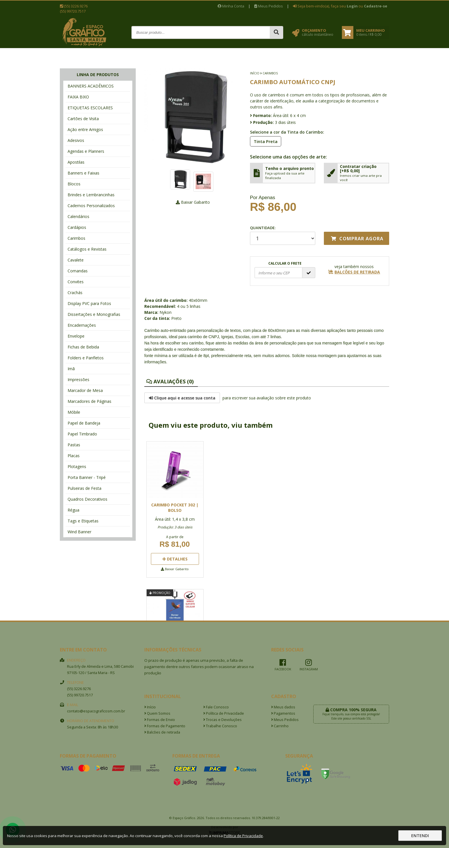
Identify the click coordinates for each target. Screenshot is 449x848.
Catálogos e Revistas (87, 249)
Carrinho (280, 726)
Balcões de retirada (162, 732)
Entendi (420, 835)
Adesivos (76, 140)
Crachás (75, 292)
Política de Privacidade (223, 713)
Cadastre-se (375, 6)
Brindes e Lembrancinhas (91, 194)
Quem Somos (157, 713)
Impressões (78, 379)
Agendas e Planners (86, 151)
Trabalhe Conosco (220, 726)
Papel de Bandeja (84, 423)
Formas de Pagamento (164, 726)
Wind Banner (79, 531)
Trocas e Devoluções (222, 719)
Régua (73, 510)
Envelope (76, 336)
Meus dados (283, 707)
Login (352, 6)
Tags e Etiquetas (83, 521)
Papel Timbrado (82, 434)
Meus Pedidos (268, 6)
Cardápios (77, 227)
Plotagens (77, 466)
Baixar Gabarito (193, 202)
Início (254, 73)
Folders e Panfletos (86, 357)
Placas (74, 455)
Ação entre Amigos (85, 129)
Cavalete (76, 260)
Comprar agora (357, 238)
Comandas (78, 271)
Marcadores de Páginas (89, 401)
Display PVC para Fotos (89, 303)
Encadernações (82, 325)
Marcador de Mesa (85, 390)
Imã (71, 368)
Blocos (74, 184)
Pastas (74, 444)
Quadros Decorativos (87, 499)
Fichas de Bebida (83, 347)
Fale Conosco (216, 707)
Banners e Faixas (83, 173)
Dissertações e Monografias (94, 314)
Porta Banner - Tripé (87, 477)
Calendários (78, 216)
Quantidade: (282, 235)
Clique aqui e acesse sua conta (182, 398)
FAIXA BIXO (78, 97)
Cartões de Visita (83, 118)
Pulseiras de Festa (84, 488)
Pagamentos (283, 713)
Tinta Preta (263, 141)
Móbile (74, 412)
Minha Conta (231, 6)
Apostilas (76, 162)
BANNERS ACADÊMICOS (91, 86)
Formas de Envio (159, 719)
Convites (76, 281)
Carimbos (76, 238)
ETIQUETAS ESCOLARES (90, 107)
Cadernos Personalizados (91, 205)
